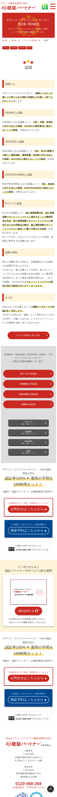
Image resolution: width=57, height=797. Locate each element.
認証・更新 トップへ (28, 423)
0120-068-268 (28, 783)
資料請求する (28, 611)
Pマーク (6, 47)
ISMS (29, 47)
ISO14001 (22, 47)
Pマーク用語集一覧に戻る (28, 335)
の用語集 (28, 374)
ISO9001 (13, 47)
